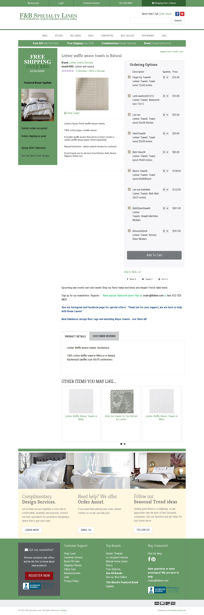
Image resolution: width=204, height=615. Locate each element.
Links (66, 577)
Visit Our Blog (155, 553)
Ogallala (110, 586)
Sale (164, 35)
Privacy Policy (71, 581)
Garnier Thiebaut (114, 553)
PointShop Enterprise (177, 610)
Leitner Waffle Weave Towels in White (81, 418)
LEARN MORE (32, 530)
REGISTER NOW (39, 576)
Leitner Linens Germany (81, 62)
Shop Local (69, 553)
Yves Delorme (113, 569)
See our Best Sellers (116, 577)
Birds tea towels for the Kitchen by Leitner (121, 418)
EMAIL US (86, 530)
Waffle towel (178, 51)
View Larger (73, 113)
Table (45, 35)
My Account (33, 3)
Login (61, 3)
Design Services (127, 43)
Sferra (109, 565)
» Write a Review (96, 71)
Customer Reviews (104, 336)
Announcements (72, 573)
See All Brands (114, 573)
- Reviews (81, 71)
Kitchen (59, 35)
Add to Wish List (132, 272)
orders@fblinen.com (158, 580)
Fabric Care (70, 569)
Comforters (107, 35)
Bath (90, 35)
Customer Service (91, 3)
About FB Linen (72, 561)
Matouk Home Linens (117, 561)
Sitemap (63, 610)
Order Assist (165, 13)
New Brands (148, 35)
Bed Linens (75, 35)
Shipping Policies (73, 565)
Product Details (75, 336)
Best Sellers (127, 35)
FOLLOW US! (143, 529)
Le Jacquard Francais (117, 557)
